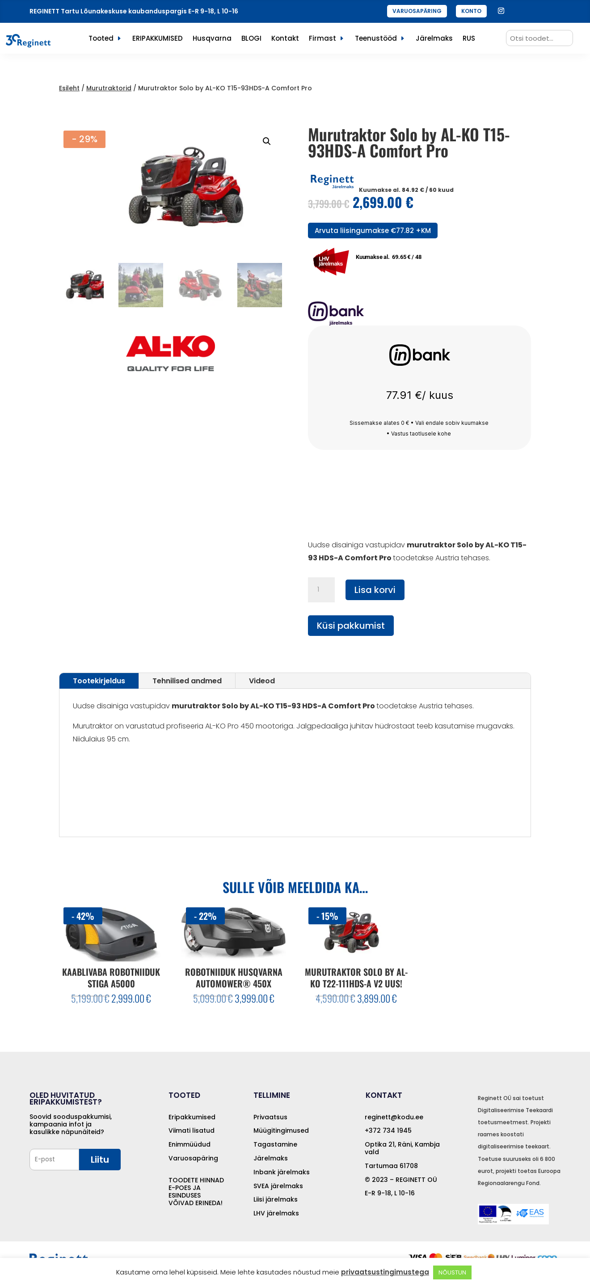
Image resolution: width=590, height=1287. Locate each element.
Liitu (100, 1159)
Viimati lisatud (192, 1130)
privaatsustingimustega (385, 1272)
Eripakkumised (192, 1117)
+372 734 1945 (388, 1130)
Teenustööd (376, 39)
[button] (267, 141)
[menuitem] (469, 40)
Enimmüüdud (190, 1144)
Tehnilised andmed (187, 681)
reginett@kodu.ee (394, 1117)
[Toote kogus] (321, 589)
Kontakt (285, 39)
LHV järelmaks (276, 1213)
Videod (262, 681)
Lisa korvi (375, 590)
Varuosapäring (193, 1158)
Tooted (101, 39)
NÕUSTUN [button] (452, 1272)
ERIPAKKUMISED (157, 39)
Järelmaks (434, 39)
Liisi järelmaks (275, 1199)
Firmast (322, 39)
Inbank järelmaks (281, 1172)
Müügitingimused (281, 1130)
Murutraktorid (108, 88)
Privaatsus (270, 1117)
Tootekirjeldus (99, 681)
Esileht (69, 88)
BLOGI (251, 39)
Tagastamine (275, 1144)
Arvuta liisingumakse (373, 230)
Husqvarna (212, 39)
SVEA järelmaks (278, 1185)
